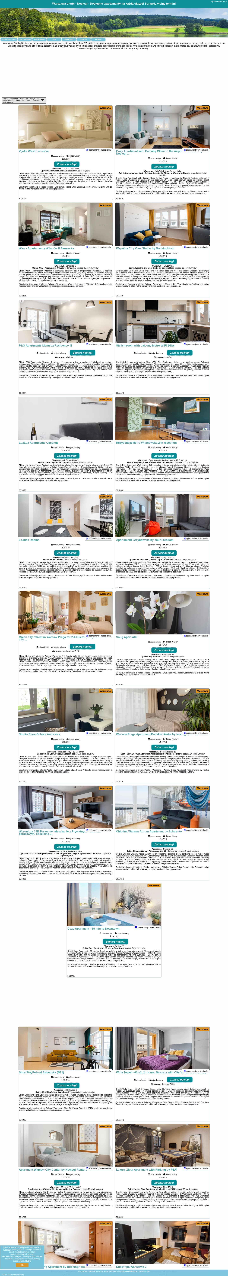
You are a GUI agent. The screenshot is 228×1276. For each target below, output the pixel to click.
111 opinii (61, 860)
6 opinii (135, 952)
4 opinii (203, 177)
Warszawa (105, 108)
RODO (28, 1261)
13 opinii (185, 272)
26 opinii (186, 1193)
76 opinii (185, 564)
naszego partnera (56, 193)
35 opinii (87, 272)
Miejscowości (39, 39)
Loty (54, 39)
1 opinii (188, 855)
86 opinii (78, 175)
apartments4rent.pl (219, 1)
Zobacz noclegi (67, 168)
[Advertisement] (114, 74)
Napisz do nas (144, 1271)
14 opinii (84, 1096)
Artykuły (98, 39)
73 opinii (91, 1193)
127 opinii (186, 467)
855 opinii (76, 564)
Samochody (68, 39)
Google (7, 1250)
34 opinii (193, 758)
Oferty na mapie (25, 39)
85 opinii (173, 661)
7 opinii (82, 467)
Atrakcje (83, 39)
